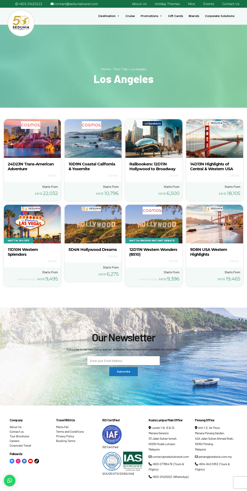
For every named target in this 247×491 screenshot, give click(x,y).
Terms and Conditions (70, 431)
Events (208, 4)
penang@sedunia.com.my (213, 456)
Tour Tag (120, 69)
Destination (109, 16)
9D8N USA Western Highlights (208, 252)
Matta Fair (62, 427)
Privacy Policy (65, 436)
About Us (139, 4)
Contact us (17, 431)
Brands (194, 16)
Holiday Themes (167, 4)
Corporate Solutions (219, 16)
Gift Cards (175, 16)
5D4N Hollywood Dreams (93, 249)
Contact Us (230, 4)
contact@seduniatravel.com (76, 4)
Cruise (130, 16)
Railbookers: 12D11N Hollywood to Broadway (152, 166)
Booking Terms (65, 441)
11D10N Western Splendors (23, 252)
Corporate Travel (20, 445)
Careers (14, 441)
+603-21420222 (30, 4)
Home (105, 69)
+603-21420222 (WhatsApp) (169, 476)
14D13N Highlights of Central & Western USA (211, 166)
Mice (191, 4)
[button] (9, 480)
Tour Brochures (19, 436)
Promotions (151, 16)
